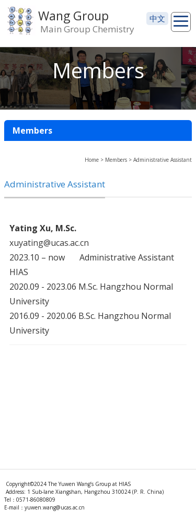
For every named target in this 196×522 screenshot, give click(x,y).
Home (92, 159)
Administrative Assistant (162, 159)
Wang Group (73, 15)
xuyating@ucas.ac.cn (49, 242)
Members (116, 159)
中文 (157, 18)
